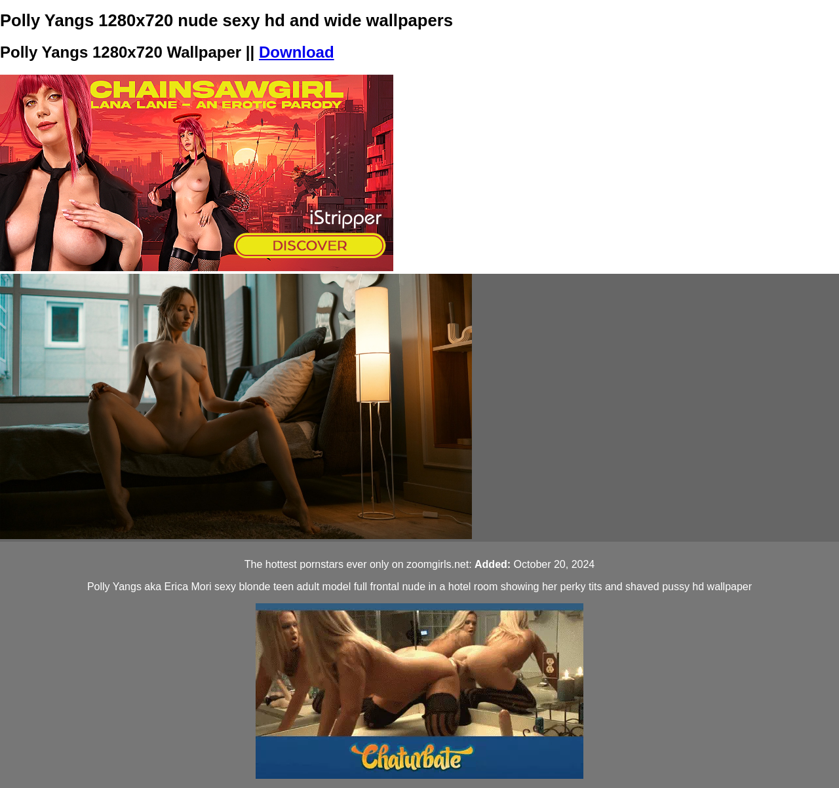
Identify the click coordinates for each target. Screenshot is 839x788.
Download (296, 52)
